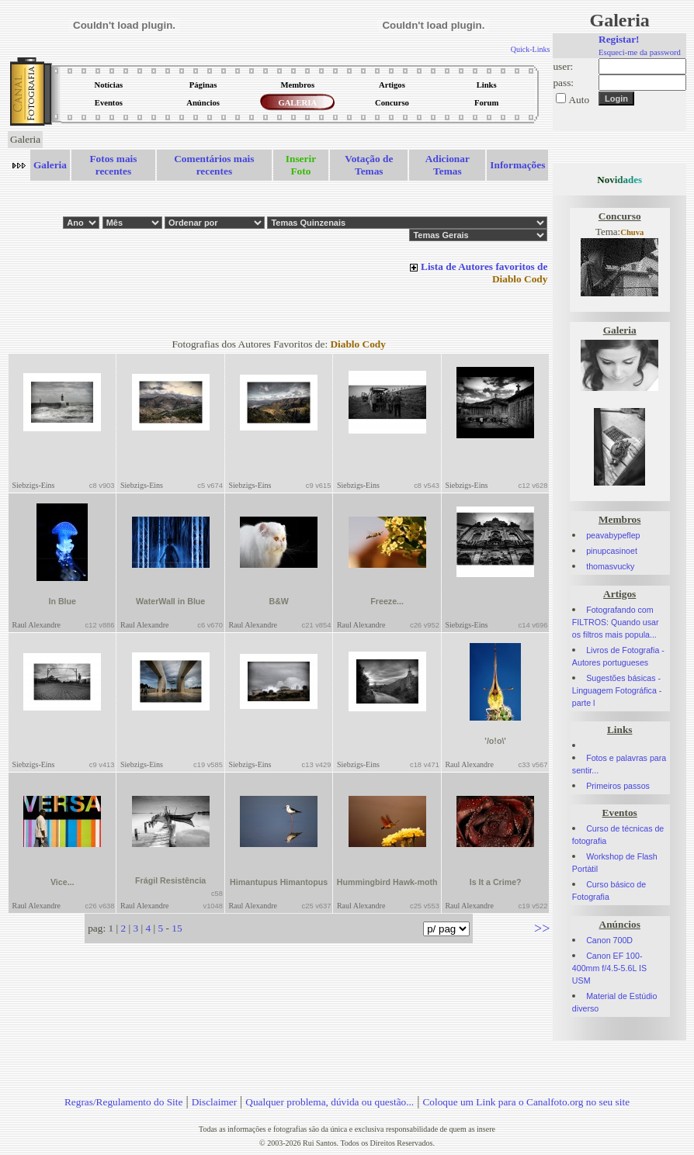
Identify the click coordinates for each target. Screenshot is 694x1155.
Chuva (632, 232)
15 (177, 928)
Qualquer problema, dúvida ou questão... (329, 1102)
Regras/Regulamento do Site (123, 1102)
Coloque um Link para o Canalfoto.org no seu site (526, 1102)
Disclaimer (214, 1102)
